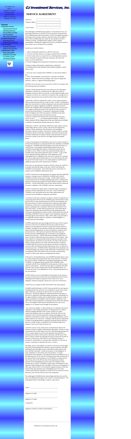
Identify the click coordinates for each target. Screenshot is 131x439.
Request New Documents (10, 42)
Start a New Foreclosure (10, 36)
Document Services (8, 40)
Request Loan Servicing (10, 48)
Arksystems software (9, 58)
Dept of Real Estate (8, 52)
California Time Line (9, 30)
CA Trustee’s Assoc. (9, 56)
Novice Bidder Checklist (10, 32)
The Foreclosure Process (10, 28)
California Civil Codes (9, 54)
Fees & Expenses (8, 34)
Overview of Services (9, 46)
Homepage (4, 24)
